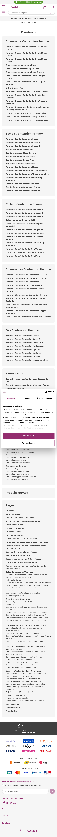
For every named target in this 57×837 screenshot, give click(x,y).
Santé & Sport (15, 373)
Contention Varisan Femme (17, 455)
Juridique (6, 823)
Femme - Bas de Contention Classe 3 (23, 146)
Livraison (10, 511)
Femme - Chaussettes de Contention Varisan (26, 113)
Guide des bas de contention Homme (21, 667)
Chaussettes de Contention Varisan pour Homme (28, 317)
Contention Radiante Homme (17, 471)
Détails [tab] (27, 398)
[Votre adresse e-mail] (25, 791)
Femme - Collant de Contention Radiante (25, 233)
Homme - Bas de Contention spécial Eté (24, 343)
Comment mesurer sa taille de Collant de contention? (27, 618)
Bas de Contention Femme (24, 133)
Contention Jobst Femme (16, 460)
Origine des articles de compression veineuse (27, 542)
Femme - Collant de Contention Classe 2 (24, 213)
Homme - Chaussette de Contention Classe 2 (26, 278)
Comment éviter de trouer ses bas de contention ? (26, 684)
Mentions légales (13, 514)
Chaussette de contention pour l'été (22, 69)
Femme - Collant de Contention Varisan (24, 249)
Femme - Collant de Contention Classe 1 (24, 210)
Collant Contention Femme (24, 204)
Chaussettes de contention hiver (21, 65)
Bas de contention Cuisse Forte (20, 157)
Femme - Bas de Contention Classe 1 (22, 139)
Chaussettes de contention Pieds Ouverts (25, 72)
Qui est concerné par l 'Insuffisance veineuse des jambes (28, 583)
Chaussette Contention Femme (27, 41)
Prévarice (6, 809)
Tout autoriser (28, 436)
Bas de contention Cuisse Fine (20, 160)
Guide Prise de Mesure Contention (21, 539)
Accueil (23, 23)
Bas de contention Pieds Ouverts (21, 153)
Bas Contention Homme (22, 330)
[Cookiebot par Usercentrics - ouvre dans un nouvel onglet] (44, 392)
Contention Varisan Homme (17, 479)
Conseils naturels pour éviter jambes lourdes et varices (27, 585)
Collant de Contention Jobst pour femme (25, 252)
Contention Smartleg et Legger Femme (22, 452)
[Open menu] (3, 12)
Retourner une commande (18, 555)
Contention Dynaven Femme (17, 457)
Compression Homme (16, 466)
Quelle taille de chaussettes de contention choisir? (26, 625)
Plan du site (11, 711)
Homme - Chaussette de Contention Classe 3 (26, 282)
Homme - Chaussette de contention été (24, 285)
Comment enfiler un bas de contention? (22, 676)
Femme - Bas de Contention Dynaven (23, 191)
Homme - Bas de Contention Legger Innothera (27, 360)
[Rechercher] (51, 13)
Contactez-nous (13, 708)
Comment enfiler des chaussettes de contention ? (26, 674)
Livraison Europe (13, 532)
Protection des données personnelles (23, 521)
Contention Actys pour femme (18, 463)
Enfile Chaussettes (14, 88)
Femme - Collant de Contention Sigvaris (24, 230)
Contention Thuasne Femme (17, 450)
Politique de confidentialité (32, 785)
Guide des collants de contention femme (22, 662)
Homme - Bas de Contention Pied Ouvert (25, 346)
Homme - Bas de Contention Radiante (23, 353)
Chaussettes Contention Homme (28, 269)
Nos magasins (12, 704)
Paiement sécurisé (14, 525)
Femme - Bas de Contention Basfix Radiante (26, 171)
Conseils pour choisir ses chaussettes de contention (26, 612)
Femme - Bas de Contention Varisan (22, 184)
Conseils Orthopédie (15, 695)
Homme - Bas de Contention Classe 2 (23, 336)
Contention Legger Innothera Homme (21, 477)
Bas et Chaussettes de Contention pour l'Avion (27, 385)
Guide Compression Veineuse (19, 572)
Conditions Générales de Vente (20, 518)
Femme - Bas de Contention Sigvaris (23, 167)
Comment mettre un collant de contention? (23, 679)
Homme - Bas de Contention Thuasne (23, 357)
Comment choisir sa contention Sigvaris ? (22, 633)
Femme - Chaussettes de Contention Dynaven (27, 120)
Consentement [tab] (9, 398)
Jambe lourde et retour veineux (18, 577)
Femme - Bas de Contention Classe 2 (23, 143)
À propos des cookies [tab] (45, 398)
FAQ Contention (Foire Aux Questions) (21, 692)
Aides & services (8, 816)
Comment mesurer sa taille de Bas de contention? (26, 615)
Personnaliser (28, 443)
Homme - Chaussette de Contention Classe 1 (26, 275)
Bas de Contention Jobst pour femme (23, 187)
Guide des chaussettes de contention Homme (24, 665)
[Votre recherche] (31, 13)
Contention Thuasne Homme (17, 474)
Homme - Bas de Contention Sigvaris (23, 350)
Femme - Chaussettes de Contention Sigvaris (27, 91)
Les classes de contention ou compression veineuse (26, 575)
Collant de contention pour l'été (20, 220)
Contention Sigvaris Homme (17, 469)
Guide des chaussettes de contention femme (24, 657)
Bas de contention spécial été (19, 150)
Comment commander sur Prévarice (23, 552)
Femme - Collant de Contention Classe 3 (24, 217)
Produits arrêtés (17, 492)
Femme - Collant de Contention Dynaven (25, 256)
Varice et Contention (14, 580)
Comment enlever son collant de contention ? (24, 681)
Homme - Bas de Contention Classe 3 (23, 339)
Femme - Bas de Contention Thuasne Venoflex (27, 174)
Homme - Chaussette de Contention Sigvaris (26, 295)
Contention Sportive (15, 389)
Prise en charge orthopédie (17, 698)
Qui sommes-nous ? (15, 535)
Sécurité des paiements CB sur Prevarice (25, 559)
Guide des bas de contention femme (20, 660)
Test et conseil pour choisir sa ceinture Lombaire (25, 701)
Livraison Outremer (15, 528)
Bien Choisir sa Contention (18, 599)
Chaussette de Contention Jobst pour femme (27, 117)
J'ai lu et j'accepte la (24, 785)
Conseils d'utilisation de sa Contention (23, 671)
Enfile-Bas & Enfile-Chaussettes (20, 164)
